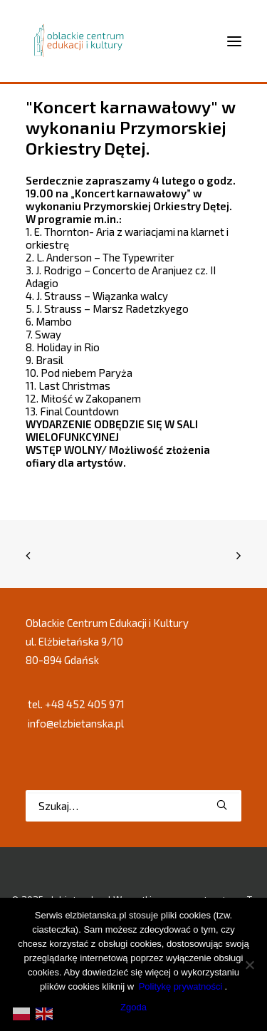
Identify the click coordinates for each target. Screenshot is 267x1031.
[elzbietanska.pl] (79, 41)
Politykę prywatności (181, 986)
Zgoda (133, 1007)
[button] (222, 805)
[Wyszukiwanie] (133, 806)
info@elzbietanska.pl (76, 723)
